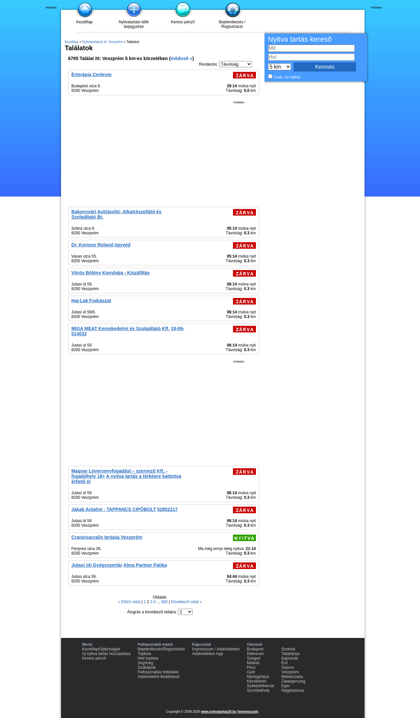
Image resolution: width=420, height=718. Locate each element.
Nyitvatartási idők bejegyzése (134, 24)
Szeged (253, 658)
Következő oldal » (186, 602)
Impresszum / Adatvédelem (216, 649)
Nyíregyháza (258, 676)
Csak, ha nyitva (286, 77)
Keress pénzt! (183, 22)
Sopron (288, 667)
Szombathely (258, 690)
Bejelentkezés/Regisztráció (161, 649)
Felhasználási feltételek (157, 672)
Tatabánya (291, 653)
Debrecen (255, 653)
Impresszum (247, 711)
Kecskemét (256, 681)
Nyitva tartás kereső (300, 39)
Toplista (144, 653)
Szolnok (289, 649)
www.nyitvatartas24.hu (218, 711)
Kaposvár (290, 658)
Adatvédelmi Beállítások (158, 676)
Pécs (251, 667)
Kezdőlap (84, 22)
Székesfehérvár (260, 686)
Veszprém (290, 672)
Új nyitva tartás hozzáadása (106, 653)
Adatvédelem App (207, 653)
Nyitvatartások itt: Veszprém (102, 42)
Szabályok (146, 667)
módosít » (181, 58)
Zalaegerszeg (293, 681)
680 (165, 602)
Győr (251, 672)
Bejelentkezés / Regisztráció (232, 24)
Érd (285, 663)
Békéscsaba (292, 676)
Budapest (255, 649)
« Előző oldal (129, 602)
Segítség (145, 663)
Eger (286, 686)
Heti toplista (147, 658)
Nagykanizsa (293, 690)
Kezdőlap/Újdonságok (101, 649)
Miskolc (253, 663)
